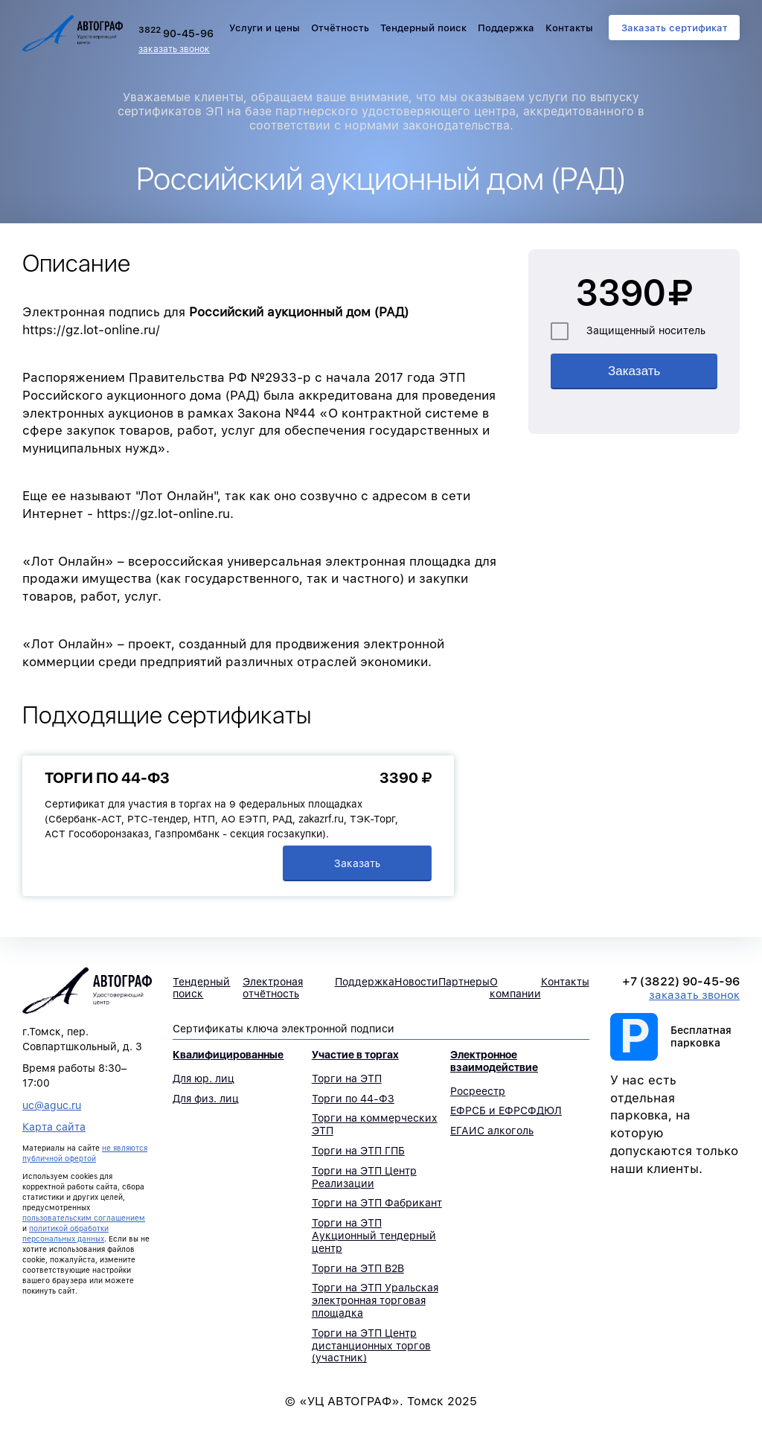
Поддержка (506, 27)
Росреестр (477, 1091)
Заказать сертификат (674, 27)
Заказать (357, 863)
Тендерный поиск (423, 27)
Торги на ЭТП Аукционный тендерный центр (374, 1235)
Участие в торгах (355, 1055)
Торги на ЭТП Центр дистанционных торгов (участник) (371, 1345)
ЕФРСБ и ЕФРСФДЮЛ (506, 1110)
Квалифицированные (228, 1055)
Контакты (569, 27)
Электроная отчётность (273, 988)
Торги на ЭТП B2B (358, 1268)
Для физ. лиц (206, 1099)
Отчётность (340, 27)
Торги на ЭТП (347, 1078)
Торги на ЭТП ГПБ (358, 1151)
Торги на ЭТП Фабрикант (377, 1203)
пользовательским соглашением (83, 1217)
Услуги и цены (264, 27)
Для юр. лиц (203, 1078)
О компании (515, 988)
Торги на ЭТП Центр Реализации (364, 1177)
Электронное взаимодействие (494, 1061)
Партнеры (464, 982)
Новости (416, 982)
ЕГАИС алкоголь (492, 1131)
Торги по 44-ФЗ (107, 777)
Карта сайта (54, 1127)
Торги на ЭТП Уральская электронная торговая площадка (375, 1300)
